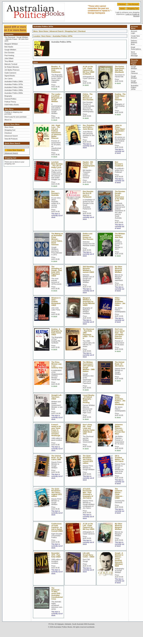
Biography (8, 96)
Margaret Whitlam (11, 44)
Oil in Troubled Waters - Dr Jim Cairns (119, 458)
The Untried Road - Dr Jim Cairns (119, 364)
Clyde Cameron (10, 73)
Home (122, 8)
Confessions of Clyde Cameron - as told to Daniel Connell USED (57, 527)
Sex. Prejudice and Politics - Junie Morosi (88, 127)
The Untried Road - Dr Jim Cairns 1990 (56, 457)
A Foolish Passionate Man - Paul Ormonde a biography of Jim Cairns (88, 493)
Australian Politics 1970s (14, 84)
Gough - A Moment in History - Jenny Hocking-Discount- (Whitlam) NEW (119, 559)
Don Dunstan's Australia (55, 193)
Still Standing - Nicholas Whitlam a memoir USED (89, 269)
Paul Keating (9, 55)
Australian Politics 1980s (14, 87)
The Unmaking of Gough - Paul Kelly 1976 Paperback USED (56, 271)
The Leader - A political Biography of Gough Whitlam (56, 97)
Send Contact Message (134, 53)
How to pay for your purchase (16, 117)
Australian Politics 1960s (14, 81)
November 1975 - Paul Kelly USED (56, 555)
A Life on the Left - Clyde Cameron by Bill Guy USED (88, 526)
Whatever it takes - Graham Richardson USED (56, 301)
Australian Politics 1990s (14, 90)
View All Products (11, 139)
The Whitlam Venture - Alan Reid (120, 235)
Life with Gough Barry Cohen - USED (88, 555)
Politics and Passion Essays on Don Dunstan (88, 236)
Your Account (133, 4)
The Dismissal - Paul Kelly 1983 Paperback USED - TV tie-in (88, 333)
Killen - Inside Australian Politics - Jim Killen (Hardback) (120, 399)
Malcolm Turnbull (11, 64)
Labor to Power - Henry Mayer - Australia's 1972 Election (120, 129)
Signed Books (10, 76)
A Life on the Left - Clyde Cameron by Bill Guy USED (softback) (88, 70)
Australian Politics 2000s (14, 93)
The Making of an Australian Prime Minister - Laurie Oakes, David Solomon (57, 239)
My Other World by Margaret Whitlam (118, 269)
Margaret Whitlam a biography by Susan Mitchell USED (89, 301)
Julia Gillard (9, 58)
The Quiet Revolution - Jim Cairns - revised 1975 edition (88, 459)
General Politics (10, 99)
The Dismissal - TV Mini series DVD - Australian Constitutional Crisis (57, 593)
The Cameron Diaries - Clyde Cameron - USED (119, 493)
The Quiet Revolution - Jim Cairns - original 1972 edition (56, 492)
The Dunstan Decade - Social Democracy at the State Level (120, 196)
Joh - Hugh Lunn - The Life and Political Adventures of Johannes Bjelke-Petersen (56, 131)
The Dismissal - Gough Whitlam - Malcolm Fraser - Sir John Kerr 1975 (16, 39)
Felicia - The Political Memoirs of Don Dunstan (88, 97)
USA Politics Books (12, 105)
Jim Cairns (9, 78)
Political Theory (10, 102)
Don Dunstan (9, 52)
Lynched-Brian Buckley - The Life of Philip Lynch (57, 164)
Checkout (121, 4)
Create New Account (135, 37)
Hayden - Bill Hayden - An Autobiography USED (89, 164)
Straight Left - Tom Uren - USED (56, 397)
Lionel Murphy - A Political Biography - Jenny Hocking (88, 398)
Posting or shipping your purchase (14, 113)
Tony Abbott (9, 61)
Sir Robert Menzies (12, 67)
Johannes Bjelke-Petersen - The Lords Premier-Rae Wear (120, 429)
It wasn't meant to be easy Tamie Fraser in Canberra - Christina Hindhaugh (56, 430)
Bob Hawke (9, 47)
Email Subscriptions (136, 48)
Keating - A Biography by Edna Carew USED (56, 331)
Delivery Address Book (134, 42)
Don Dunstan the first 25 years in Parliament (88, 194)
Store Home (9, 127)
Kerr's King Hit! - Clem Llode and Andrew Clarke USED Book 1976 (89, 429)
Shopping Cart (132, 8)
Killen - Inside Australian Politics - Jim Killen (120, 301)
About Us (8, 120)
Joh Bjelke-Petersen (12, 70)
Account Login (134, 32)
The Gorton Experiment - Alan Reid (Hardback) (120, 69)
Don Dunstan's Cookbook (119, 164)
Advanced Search (11, 136)
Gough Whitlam (10, 50)
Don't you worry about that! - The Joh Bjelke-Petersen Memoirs (120, 333)
